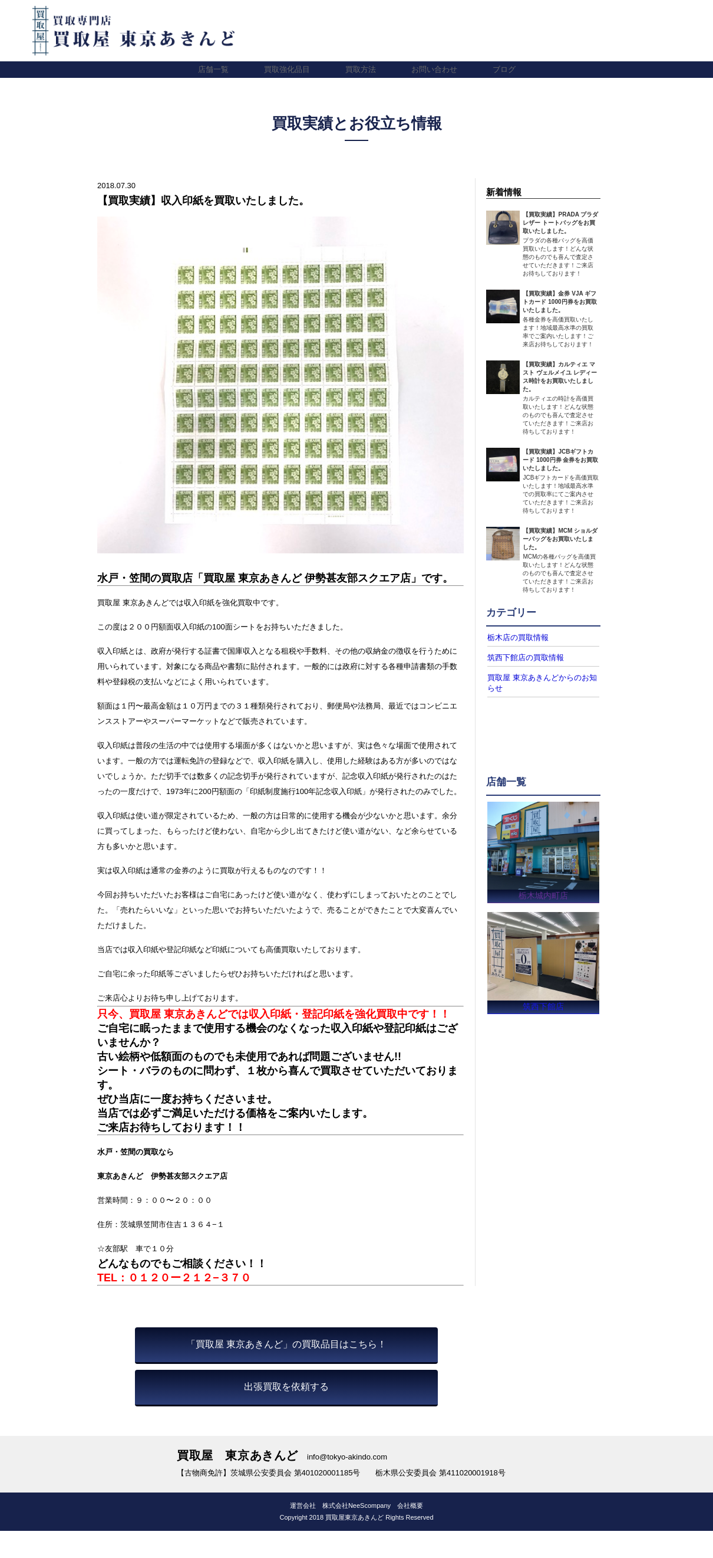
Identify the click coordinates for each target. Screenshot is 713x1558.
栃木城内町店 (543, 892)
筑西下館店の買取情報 (522, 656)
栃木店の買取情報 (515, 637)
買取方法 (360, 69)
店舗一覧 (213, 69)
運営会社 (303, 1505)
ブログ (504, 69)
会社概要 (410, 1505)
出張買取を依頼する (286, 1387)
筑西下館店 (543, 1006)
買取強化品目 (287, 69)
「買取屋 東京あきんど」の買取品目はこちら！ (286, 1344)
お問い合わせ (434, 69)
